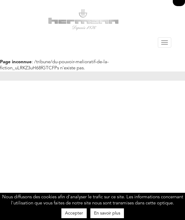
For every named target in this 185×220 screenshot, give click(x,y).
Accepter (74, 213)
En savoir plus (107, 213)
